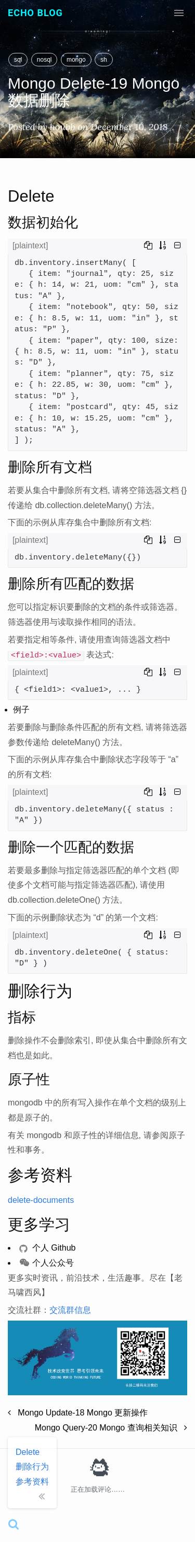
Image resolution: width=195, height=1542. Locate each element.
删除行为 (32, 1466)
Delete (28, 1452)
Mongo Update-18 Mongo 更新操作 (78, 1412)
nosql (44, 59)
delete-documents (41, 1200)
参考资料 (32, 1481)
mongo (76, 59)
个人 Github (47, 1247)
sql (18, 59)
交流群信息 (70, 1310)
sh (103, 59)
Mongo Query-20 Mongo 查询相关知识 (111, 1427)
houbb (62, 127)
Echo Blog (35, 12)
